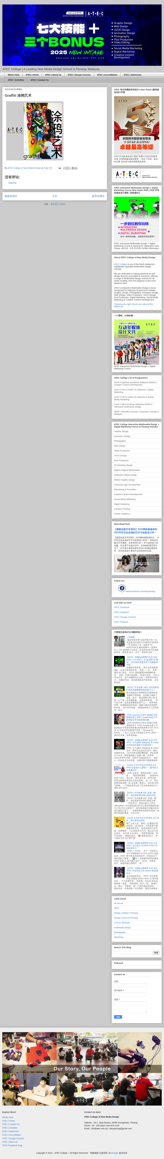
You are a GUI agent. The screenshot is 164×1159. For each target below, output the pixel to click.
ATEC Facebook (121, 607)
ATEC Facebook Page (12, 1145)
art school (118, 903)
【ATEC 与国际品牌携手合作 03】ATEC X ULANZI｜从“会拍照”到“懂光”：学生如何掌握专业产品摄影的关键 (142, 661)
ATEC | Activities (16, 80)
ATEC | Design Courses (79, 75)
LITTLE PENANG (122, 923)
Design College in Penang (126, 913)
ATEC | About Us (53, 75)
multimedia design (122, 927)
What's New (13, 75)
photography (120, 932)
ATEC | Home (32, 75)
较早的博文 (98, 196)
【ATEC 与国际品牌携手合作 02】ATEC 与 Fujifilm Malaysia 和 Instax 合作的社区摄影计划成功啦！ (142, 742)
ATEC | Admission (132, 75)
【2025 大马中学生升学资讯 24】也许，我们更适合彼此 (142, 819)
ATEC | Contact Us (40, 80)
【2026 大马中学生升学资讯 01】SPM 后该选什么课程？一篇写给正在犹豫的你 (142, 767)
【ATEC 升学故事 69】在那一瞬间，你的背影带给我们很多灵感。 (141, 794)
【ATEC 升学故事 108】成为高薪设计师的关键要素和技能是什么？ (142, 688)
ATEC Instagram (121, 612)
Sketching (118, 937)
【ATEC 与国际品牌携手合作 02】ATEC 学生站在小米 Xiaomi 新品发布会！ (142, 870)
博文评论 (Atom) (58, 204)
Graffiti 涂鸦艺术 (18, 95)
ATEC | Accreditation (107, 75)
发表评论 (12, 183)
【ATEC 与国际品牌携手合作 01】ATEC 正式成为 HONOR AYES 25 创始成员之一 (142, 845)
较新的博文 (11, 196)
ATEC (116, 908)
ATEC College (120, 264)
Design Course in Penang (126, 918)
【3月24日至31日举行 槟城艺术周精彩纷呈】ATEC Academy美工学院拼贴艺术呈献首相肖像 (141, 717)
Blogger (114, 1153)
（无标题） (131, 637)
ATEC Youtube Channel (125, 617)
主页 (54, 196)
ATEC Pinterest (121, 622)
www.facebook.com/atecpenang (140, 591)
